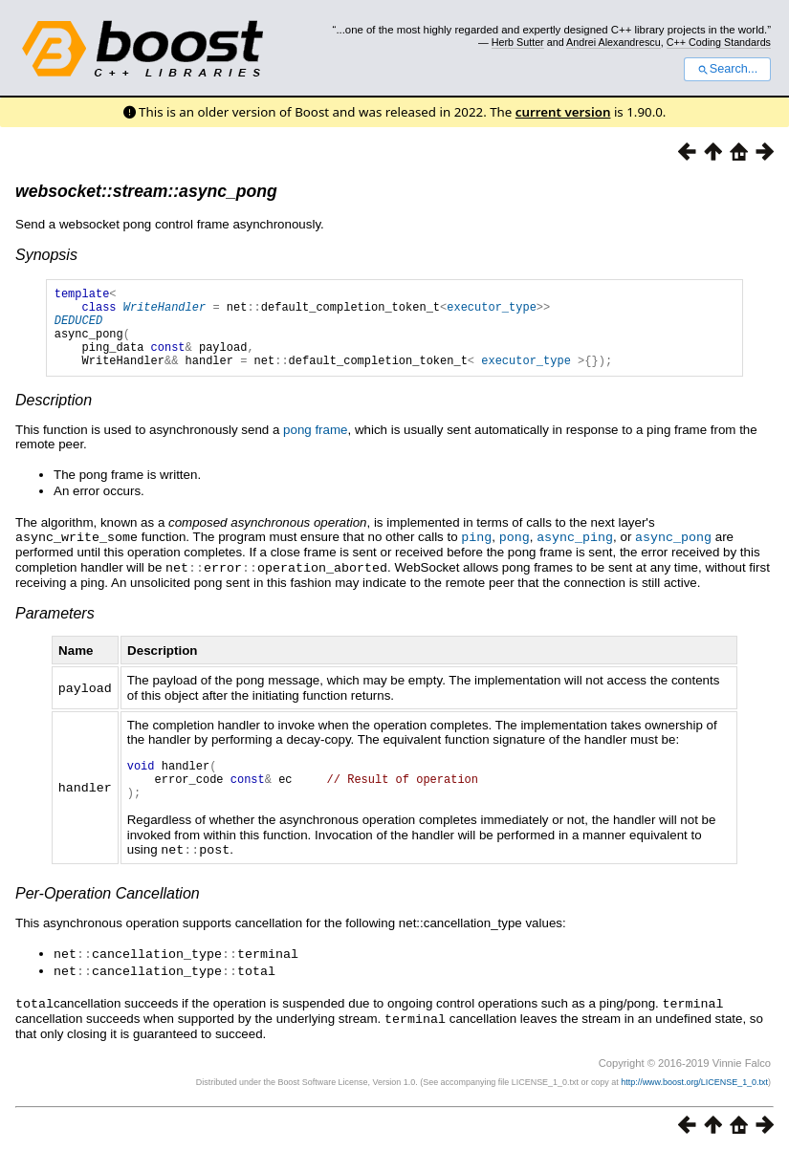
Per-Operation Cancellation (107, 916)
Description (53, 417)
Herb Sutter (518, 42)
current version (563, 111)
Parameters (55, 628)
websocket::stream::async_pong (146, 191)
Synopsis (46, 255)
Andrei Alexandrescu (613, 42)
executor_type (492, 312)
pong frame (315, 447)
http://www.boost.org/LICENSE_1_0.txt (694, 1101)
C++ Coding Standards (719, 42)
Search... (727, 69)
